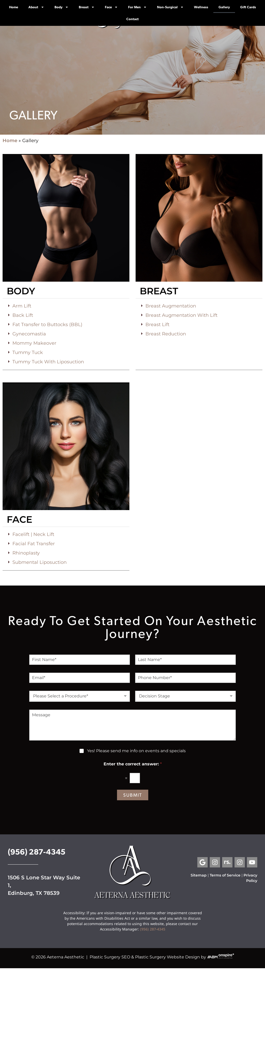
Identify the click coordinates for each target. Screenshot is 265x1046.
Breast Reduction (165, 334)
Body (61, 7)
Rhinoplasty (26, 553)
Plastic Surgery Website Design (167, 957)
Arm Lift (21, 306)
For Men (137, 7)
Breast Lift (157, 324)
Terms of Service (225, 875)
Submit (132, 795)
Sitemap (199, 875)
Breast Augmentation (170, 306)
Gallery (224, 7)
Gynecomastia (29, 334)
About (36, 7)
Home (13, 7)
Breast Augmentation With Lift (181, 315)
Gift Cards (248, 7)
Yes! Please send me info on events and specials (136, 750)
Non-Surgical (170, 7)
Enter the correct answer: (133, 764)
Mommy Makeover (34, 343)
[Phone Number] (185, 678)
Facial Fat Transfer (33, 544)
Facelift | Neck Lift (33, 534)
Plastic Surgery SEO (110, 957)
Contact (132, 19)
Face (111, 7)
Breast (87, 7)
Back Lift (22, 315)
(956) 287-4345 (36, 851)
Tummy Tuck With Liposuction (48, 362)
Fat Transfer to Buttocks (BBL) (47, 324)
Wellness (201, 7)
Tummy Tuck (27, 352)
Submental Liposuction (39, 562)
